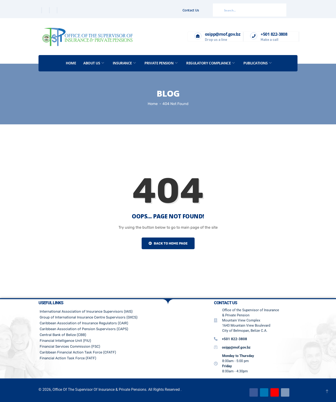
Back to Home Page (168, 243)
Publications (258, 63)
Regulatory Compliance (210, 63)
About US (93, 63)
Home (71, 63)
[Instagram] (61, 10)
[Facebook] (38, 10)
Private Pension (161, 63)
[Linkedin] (53, 10)
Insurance (124, 63)
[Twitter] (46, 10)
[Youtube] (274, 392)
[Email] (285, 392)
